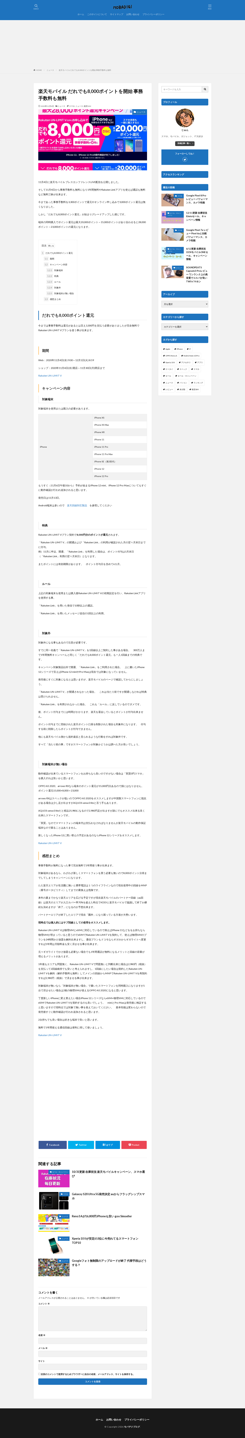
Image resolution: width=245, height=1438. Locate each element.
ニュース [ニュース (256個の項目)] (169, 383)
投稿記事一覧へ (184, 143)
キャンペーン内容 (55, 264)
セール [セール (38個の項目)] (168, 376)
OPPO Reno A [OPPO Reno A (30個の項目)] (171, 356)
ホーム (81, 14)
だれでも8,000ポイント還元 (57, 253)
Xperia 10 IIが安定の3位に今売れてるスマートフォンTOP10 (105, 1240)
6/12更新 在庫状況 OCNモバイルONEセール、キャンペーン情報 (197, 254)
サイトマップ (116, 14)
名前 (41, 1335)
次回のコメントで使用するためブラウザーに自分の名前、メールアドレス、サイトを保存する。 (88, 1374)
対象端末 (54, 270)
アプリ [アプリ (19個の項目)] (200, 362)
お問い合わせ (132, 14)
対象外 (53, 287)
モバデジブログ (132, 1426)
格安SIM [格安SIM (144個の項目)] (195, 389)
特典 (52, 276)
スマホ (72, 106)
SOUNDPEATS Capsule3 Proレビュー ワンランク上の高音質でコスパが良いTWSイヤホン (197, 274)
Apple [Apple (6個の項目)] (167, 349)
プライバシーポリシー (153, 14)
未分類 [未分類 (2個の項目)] (182, 389)
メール (43, 1348)
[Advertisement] (122, 43)
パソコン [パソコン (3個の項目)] (183, 383)
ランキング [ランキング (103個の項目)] (198, 383)
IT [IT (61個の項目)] (190, 349)
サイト (41, 1361)
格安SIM (87, 106)
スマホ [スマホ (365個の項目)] (196, 369)
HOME (39, 70)
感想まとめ (52, 299)
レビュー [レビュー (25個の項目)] (169, 389)
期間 (49, 259)
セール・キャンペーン (60, 1172)
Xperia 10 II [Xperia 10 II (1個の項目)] (170, 362)
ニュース (50, 70)
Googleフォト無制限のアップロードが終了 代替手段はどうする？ (109, 1263)
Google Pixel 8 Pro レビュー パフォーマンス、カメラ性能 (197, 199)
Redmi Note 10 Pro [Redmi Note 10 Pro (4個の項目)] (191, 356)
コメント (44, 1304)
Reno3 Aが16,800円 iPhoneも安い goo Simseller (102, 1216)
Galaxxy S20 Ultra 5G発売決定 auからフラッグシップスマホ (108, 1196)
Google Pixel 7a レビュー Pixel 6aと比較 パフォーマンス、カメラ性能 (197, 235)
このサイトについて (97, 14)
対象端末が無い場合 (60, 293)
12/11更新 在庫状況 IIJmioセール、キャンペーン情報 (196, 216)
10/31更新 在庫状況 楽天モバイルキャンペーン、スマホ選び (108, 1174)
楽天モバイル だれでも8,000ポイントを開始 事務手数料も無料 (85, 70)
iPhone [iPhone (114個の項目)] (180, 349)
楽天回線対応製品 (77, 505)
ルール (53, 282)
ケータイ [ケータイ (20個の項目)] (169, 369)
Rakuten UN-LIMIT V (50, 375)
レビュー (179, 268)
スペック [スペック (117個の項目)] (183, 369)
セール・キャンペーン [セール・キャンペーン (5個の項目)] (187, 376)
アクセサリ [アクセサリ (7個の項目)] (186, 362)
